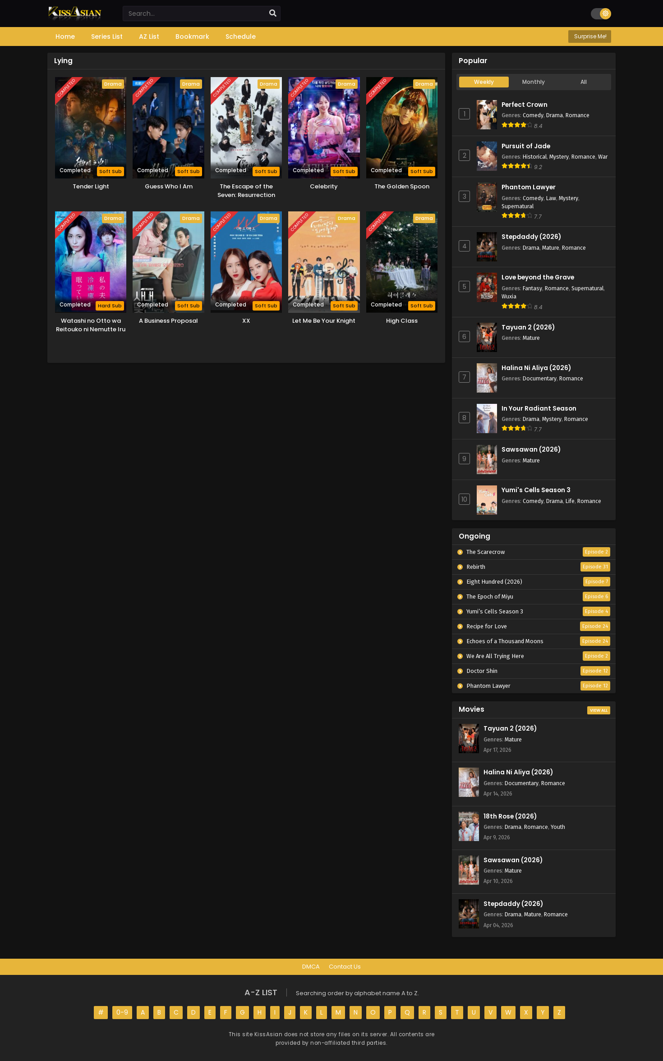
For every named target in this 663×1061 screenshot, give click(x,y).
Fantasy (532, 288)
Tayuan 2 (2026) (528, 327)
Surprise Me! (590, 36)
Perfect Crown (525, 105)
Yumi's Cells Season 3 (536, 490)
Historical (535, 156)
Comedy (533, 115)
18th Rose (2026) (510, 816)
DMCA (311, 966)
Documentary (540, 378)
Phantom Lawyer (529, 187)
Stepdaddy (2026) (531, 237)
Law (551, 198)
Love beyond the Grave (538, 277)
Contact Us (345, 966)
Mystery (559, 156)
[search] (273, 13)
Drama (554, 115)
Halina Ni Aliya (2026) (536, 368)
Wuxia (509, 296)
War (603, 156)
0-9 (122, 1012)
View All (599, 710)
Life (570, 501)
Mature (550, 247)
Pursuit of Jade (526, 146)
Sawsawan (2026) (531, 449)
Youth (558, 826)
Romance (577, 115)
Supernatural (518, 206)
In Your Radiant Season (539, 408)
